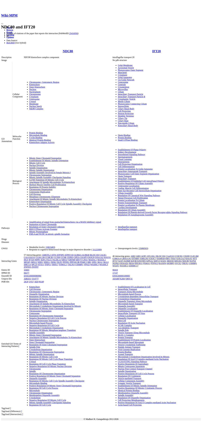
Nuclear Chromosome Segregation (44, 206)
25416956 (73, 33)
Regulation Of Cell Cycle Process (43, 388)
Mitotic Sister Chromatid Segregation (45, 158)
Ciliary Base (123, 121)
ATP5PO (60, 255)
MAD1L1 (92, 260)
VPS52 (87, 264)
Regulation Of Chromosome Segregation (46, 352)
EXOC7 (152, 258)
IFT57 (115, 261)
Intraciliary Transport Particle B (131, 96)
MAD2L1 (101, 260)
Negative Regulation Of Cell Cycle (44, 325)
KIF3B (134, 261)
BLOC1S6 (94, 255)
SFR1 (94, 262)
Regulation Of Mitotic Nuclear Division (46, 296)
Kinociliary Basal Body (128, 125)
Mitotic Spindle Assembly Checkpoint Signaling (50, 177)
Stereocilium (123, 106)
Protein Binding (36, 133)
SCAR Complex (125, 325)
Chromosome (35, 94)
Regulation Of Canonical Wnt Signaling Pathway (139, 195)
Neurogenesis (123, 162)
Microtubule (34, 390)
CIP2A (77, 257)
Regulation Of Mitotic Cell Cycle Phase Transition (51, 359)
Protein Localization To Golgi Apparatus (135, 169)
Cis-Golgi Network (126, 80)
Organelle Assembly (38, 378)
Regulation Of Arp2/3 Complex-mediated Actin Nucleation (143, 359)
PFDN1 (66, 262)
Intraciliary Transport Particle (130, 94)
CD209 (186, 256)
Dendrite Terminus (126, 116)
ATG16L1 (151, 256)
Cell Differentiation (126, 166)
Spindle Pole (34, 347)
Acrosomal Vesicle (126, 68)
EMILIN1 (144, 258)
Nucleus (32, 89)
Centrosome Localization (128, 186)
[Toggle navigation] (2, 23)
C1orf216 (170, 256)
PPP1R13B (75, 262)
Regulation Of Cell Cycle (40, 405)
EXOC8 (90, 257)
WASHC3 (103, 264)
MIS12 (34, 262)
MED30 (170, 261)
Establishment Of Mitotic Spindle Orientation (48, 160)
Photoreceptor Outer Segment (130, 70)
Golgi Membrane (125, 65)
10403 (26, 270)
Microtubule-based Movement (131, 342)
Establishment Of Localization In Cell (134, 287)
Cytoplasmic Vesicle (126, 99)
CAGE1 (102, 255)
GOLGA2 (99, 257)
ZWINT (35, 267)
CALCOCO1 (29, 257)
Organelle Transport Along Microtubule (135, 301)
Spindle (32, 371)
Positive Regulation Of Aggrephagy (133, 364)
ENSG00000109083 (121, 276)
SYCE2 (178, 263)
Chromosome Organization (40, 189)
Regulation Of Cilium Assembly (132, 210)
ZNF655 (27, 267)
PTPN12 (154, 263)
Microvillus (123, 89)
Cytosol (32, 101)
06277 (26, 273)
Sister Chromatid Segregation (41, 342)
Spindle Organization (38, 168)
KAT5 (121, 261)
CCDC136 (40, 257)
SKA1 (100, 262)
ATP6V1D (69, 255)
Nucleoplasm (34, 92)
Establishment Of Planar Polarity (132, 150)
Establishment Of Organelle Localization (135, 311)
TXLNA (71, 264)
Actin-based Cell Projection (130, 405)
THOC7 (54, 264)
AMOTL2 (46, 255)
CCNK (64, 257)
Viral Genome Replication (129, 349)
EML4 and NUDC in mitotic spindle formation (49, 234)
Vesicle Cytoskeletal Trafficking (131, 345)
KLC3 (50, 260)
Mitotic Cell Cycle (37, 163)
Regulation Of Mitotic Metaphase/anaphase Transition (52, 330)
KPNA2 (149, 261)
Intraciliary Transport (127, 178)
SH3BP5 (170, 263)
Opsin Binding (124, 135)
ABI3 (138, 256)
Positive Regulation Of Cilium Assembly (135, 183)
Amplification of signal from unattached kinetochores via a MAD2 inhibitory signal (65, 222)
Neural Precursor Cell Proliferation (133, 198)
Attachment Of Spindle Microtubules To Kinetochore (52, 182)
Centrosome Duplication (39, 192)
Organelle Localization (127, 308)
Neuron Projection (126, 113)
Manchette (122, 72)
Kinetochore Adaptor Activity (42, 142)
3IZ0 (36, 282)
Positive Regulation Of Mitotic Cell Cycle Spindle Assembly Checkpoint (60, 204)
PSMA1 (146, 263)
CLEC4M (194, 256)
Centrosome (34, 99)
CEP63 (70, 257)
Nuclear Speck (35, 106)
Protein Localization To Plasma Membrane (136, 205)
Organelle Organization (39, 294)
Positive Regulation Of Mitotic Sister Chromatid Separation (54, 376)
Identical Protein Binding (40, 140)
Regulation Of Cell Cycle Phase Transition (47, 364)
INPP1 (37, 260)
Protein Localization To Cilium (131, 200)
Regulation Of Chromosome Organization (47, 373)
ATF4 (53, 255)
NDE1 (40, 262)
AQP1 (143, 256)
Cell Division (35, 194)
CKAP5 (83, 257)
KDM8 (127, 261)
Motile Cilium (124, 101)
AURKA (78, 255)
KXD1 (163, 261)
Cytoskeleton (123, 87)
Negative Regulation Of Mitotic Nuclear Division (50, 366)
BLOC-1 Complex (126, 335)
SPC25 (34, 264)
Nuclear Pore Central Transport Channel (135, 369)
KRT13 (157, 261)
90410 (115, 270)
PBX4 (131, 263)
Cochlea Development (127, 207)
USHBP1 (79, 264)
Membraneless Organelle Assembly (44, 395)
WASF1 (115, 266)
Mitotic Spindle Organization (41, 170)
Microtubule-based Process (40, 323)
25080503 (143, 248)
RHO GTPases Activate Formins (43, 229)
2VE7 (31, 282)
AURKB (85, 255)
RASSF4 (162, 263)
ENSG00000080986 (32, 276)
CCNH (57, 257)
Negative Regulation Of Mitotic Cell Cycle (47, 400)
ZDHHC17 (133, 266)
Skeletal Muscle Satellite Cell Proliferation (47, 184)
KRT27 (65, 260)
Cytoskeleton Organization (40, 349)
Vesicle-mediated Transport (129, 378)
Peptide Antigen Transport (129, 347)
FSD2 (173, 258)
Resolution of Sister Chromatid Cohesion (47, 227)
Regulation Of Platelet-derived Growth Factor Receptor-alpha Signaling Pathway (152, 212)
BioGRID (10, 43)
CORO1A (116, 258)
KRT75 (79, 260)
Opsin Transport (125, 176)
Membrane (33, 104)
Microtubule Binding (38, 135)
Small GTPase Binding (128, 140)
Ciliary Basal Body (126, 109)
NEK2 (53, 262)
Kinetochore (34, 84)
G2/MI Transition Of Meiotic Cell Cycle (46, 180)
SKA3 (106, 262)
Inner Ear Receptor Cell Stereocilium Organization (139, 191)
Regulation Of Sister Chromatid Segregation (48, 345)
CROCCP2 (126, 258)
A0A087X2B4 (118, 279)
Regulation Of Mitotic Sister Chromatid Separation (51, 308)
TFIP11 (47, 264)
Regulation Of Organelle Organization (134, 398)
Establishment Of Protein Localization (134, 340)
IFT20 (156, 51)
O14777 (35, 279)
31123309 (96, 249)
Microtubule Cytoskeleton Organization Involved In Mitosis (55, 306)
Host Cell (122, 320)
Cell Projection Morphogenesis (131, 400)
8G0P (41, 282)
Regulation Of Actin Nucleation (131, 323)
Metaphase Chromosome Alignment (44, 197)
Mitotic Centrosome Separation (131, 366)
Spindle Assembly (37, 332)
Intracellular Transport (127, 289)
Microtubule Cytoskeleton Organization (46, 328)
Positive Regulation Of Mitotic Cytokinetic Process (140, 388)
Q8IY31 (128, 279)
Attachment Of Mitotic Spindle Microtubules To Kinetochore (55, 199)
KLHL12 (57, 260)
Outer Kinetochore (37, 87)
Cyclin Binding (35, 137)
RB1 (89, 262)
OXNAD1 (123, 263)
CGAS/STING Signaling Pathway (132, 361)
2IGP (26, 282)
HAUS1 (107, 257)
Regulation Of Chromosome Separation (46, 316)
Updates (10, 37)
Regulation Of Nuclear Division (43, 299)
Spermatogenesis (125, 157)
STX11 (41, 264)
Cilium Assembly (125, 193)
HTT (195, 258)
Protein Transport (125, 337)
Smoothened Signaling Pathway (131, 154)
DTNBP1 (135, 258)
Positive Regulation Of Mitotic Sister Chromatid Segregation (55, 386)
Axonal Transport (125, 354)
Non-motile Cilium (126, 123)
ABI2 (133, 256)
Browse (9, 30)
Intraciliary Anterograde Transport (132, 171)
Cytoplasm (33, 96)
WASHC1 (94, 264)
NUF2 (59, 262)
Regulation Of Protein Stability (42, 187)
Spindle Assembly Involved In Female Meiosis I (50, 172)
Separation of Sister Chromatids (43, 224)
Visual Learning (125, 159)
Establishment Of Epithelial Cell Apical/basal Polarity (141, 181)
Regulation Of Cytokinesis (129, 376)
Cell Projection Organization (130, 164)
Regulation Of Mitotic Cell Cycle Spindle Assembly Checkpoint (56, 381)
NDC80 (68, 51)
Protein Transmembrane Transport (132, 203)
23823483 (50, 247)
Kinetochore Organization (40, 201)
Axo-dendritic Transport (128, 328)
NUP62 (115, 263)
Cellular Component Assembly (131, 381)
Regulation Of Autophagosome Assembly (135, 215)
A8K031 (27, 279)
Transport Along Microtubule (130, 292)
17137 (115, 273)
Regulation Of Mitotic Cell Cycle (43, 357)
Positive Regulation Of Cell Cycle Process (136, 373)
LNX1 (85, 260)
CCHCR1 (49, 257)
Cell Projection (124, 111)
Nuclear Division (36, 165)
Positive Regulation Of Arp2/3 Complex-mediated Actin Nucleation (147, 402)
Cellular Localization (127, 316)
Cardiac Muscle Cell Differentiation (133, 188)
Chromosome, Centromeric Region (44, 82)
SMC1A (27, 264)
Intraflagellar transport (127, 227)
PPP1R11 (139, 263)
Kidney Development (127, 152)
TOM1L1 (63, 264)
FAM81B (161, 258)
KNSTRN (141, 261)
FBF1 (167, 258)
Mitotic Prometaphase (38, 232)
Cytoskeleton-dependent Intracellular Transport (138, 296)
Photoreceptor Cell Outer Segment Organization (138, 174)
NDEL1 (47, 262)
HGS (26, 260)
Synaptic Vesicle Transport (129, 383)
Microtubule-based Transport (130, 304)
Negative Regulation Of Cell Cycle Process (47, 318)
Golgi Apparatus (125, 77)
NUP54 (192, 261)
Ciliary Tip (122, 118)
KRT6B (71, 260)
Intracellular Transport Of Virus (131, 313)
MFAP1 (27, 262)
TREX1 (185, 263)
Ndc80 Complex (36, 109)
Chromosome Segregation (40, 175)
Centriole (122, 84)
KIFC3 (44, 260)
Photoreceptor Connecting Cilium (132, 104)
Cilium (121, 92)
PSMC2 (83, 262)
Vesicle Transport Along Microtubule (134, 332)
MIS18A (178, 261)
